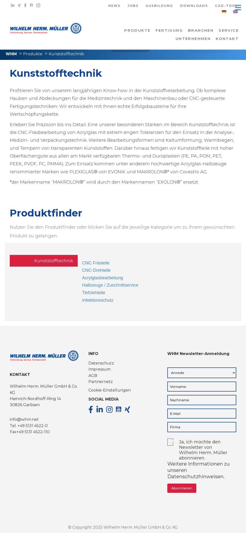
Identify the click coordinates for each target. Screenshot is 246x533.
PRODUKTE (137, 30)
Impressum (99, 369)
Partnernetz (100, 381)
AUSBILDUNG (159, 6)
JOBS (133, 6)
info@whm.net (24, 419)
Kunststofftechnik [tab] (53, 260)
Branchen (201, 30)
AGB (92, 375)
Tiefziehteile (93, 292)
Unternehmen (193, 38)
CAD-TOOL (226, 6)
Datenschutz (101, 363)
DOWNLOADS (194, 6)
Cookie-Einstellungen (109, 390)
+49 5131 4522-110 (33, 432)
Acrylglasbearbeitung (102, 277)
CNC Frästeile (96, 263)
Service (229, 30)
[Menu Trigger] (238, 7)
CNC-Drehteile (96, 270)
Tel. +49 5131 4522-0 (29, 425)
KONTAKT (227, 38)
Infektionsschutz (98, 300)
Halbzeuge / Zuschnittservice (110, 285)
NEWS (114, 6)
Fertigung (169, 30)
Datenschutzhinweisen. (196, 476)
